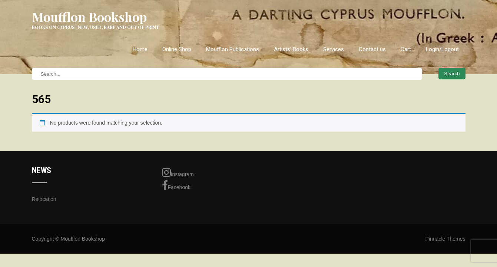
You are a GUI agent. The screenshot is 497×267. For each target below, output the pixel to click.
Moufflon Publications (232, 49)
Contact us (372, 49)
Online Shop (176, 49)
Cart (406, 49)
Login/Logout (442, 49)
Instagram (178, 172)
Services (333, 49)
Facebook (176, 185)
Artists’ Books (291, 49)
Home (140, 49)
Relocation (44, 199)
